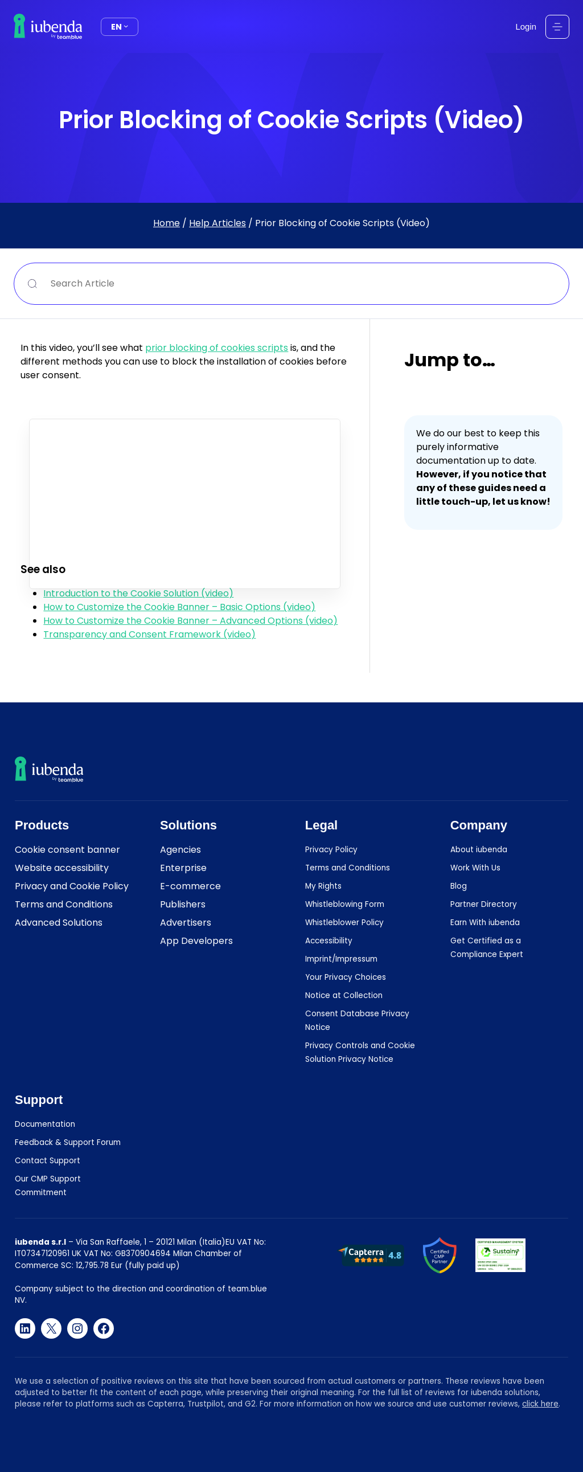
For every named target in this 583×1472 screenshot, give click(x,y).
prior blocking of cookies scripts (216, 347)
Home (166, 223)
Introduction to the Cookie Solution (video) (138, 593)
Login (526, 26)
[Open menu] (557, 27)
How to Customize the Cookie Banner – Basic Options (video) (179, 607)
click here (540, 1404)
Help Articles (217, 223)
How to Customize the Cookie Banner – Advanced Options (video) (190, 620)
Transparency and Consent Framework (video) (149, 634)
